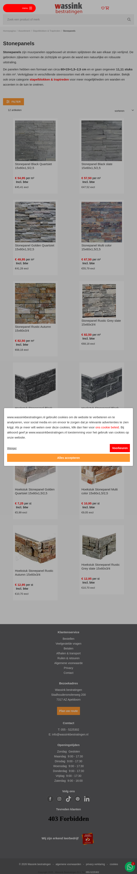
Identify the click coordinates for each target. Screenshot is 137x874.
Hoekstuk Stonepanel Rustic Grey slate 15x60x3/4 (100, 566)
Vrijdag (60, 775)
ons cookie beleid (107, 427)
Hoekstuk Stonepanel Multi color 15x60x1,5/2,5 (99, 491)
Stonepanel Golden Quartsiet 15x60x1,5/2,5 (34, 247)
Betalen (68, 648)
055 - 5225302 (70, 729)
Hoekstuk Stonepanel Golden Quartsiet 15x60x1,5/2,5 (35, 491)
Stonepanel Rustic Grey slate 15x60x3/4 (101, 322)
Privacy (68, 668)
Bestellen (68, 638)
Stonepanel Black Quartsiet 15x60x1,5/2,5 (33, 166)
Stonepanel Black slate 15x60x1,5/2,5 (96, 166)
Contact (68, 672)
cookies (114, 864)
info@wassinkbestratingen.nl (70, 734)
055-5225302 (92, 872)
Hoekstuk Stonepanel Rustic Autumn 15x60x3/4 (34, 572)
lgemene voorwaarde (69, 663)
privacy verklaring (95, 864)
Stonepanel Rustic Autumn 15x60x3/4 (33, 328)
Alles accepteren (68, 457)
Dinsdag (60, 761)
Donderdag (60, 771)
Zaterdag (60, 780)
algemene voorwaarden (68, 864)
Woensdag (60, 766)
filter (13, 101)
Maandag (60, 756)
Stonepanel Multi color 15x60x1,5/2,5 (96, 247)
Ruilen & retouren (68, 658)
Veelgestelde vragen (68, 643)
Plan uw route (68, 711)
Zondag (62, 751)
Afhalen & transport (68, 653)
